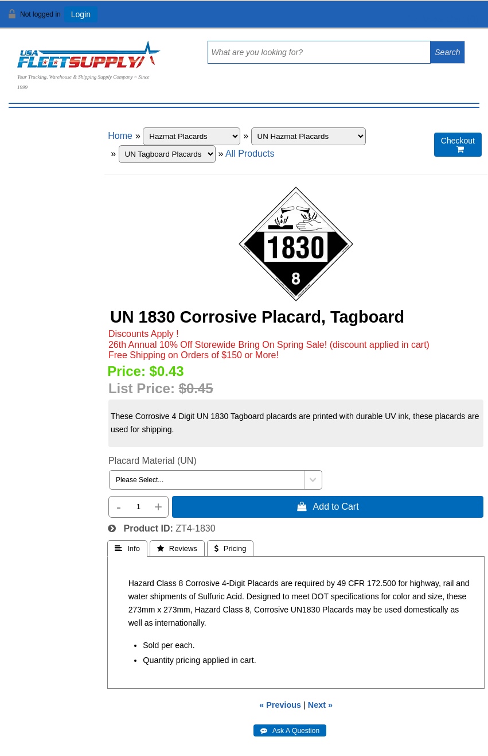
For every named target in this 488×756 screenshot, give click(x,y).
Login (81, 14)
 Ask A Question (289, 730)
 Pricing (230, 548)
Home (120, 136)
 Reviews (177, 548)
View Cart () (443, 19)
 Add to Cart (328, 506)
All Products (249, 153)
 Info (127, 548)
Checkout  (458, 145)
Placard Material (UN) (152, 461)
